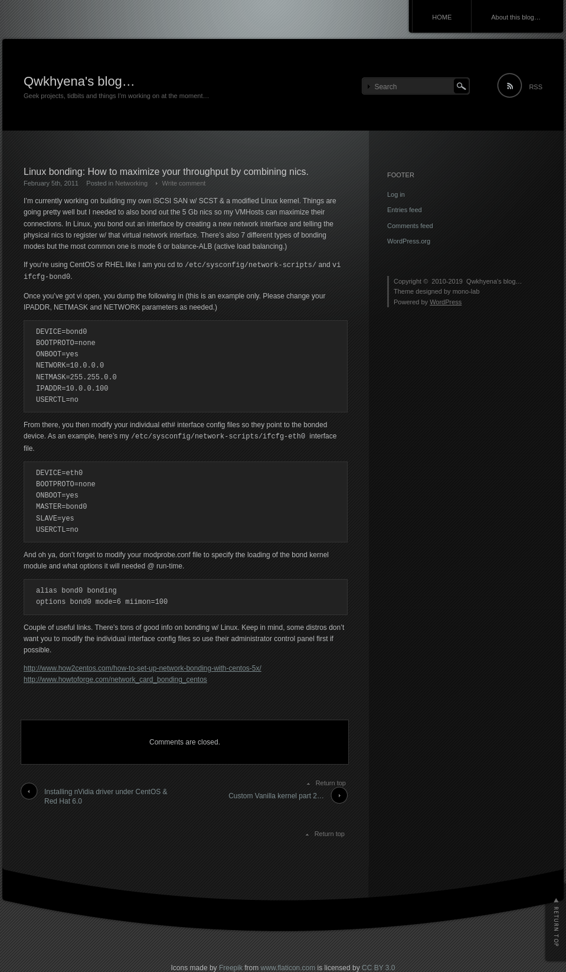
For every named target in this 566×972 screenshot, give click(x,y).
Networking (131, 183)
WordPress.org (408, 241)
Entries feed (404, 209)
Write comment (184, 183)
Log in (396, 194)
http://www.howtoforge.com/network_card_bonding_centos (115, 679)
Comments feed (410, 225)
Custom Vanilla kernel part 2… (276, 796)
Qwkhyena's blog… (79, 81)
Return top (331, 782)
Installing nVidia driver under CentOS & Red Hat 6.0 (106, 797)
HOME (442, 17)
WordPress (446, 301)
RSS (535, 86)
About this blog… (516, 17)
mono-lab (466, 291)
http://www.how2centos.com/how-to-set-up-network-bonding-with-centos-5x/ (142, 668)
